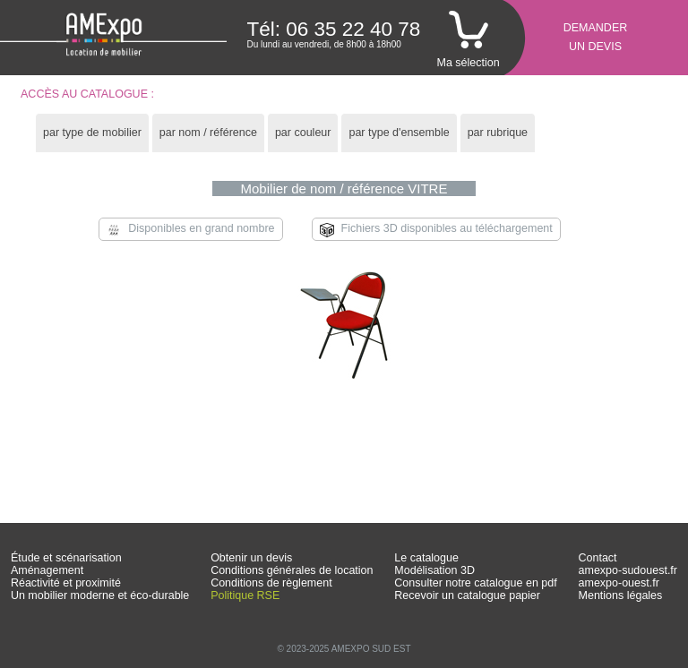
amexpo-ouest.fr (619, 583)
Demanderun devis (595, 37)
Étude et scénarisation (66, 558)
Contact (598, 558)
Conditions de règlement (271, 583)
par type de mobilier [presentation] (92, 132)
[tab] (92, 133)
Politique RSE (245, 595)
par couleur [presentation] (303, 132)
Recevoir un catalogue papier (467, 595)
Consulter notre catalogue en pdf (475, 583)
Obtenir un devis (251, 558)
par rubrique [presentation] (498, 132)
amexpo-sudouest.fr (628, 570)
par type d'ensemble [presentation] (398, 132)
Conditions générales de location (292, 570)
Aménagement (47, 570)
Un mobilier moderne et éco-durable (100, 595)
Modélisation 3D (434, 570)
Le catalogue (426, 558)
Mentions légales (621, 595)
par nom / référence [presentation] (208, 132)
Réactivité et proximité (66, 583)
